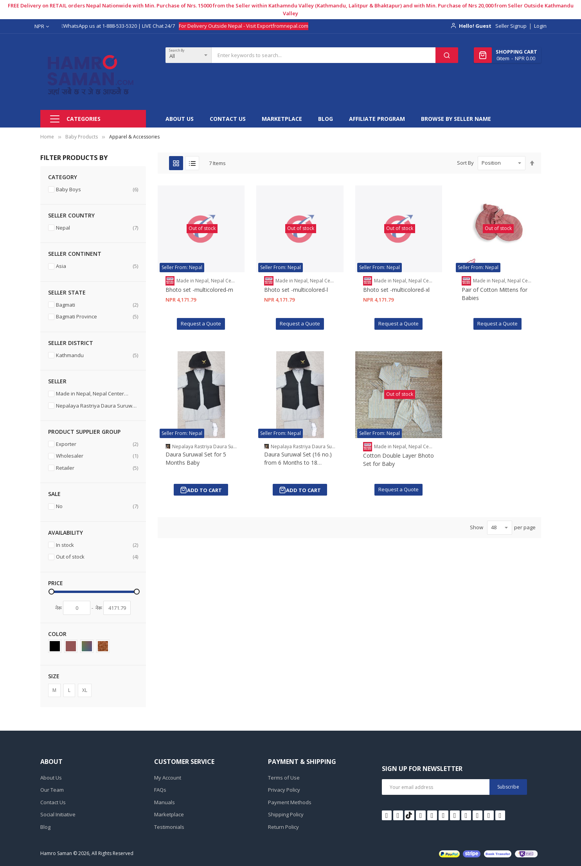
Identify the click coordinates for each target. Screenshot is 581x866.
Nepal (97, 228)
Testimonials (169, 826)
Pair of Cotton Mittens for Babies (494, 294)
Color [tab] (57, 634)
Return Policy (283, 826)
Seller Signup (511, 25)
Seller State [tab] (67, 292)
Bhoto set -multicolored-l (296, 289)
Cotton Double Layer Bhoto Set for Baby (398, 459)
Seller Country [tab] (71, 215)
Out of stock (97, 557)
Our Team (52, 789)
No (97, 506)
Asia (97, 266)
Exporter (97, 444)
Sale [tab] (54, 494)
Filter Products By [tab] (74, 157)
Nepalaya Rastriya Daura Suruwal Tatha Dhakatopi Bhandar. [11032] (93, 406)
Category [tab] (62, 177)
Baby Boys (97, 189)
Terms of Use (284, 777)
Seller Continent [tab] (74, 254)
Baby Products (81, 136)
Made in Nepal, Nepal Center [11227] (93, 394)
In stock (97, 545)
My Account (167, 777)
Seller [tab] (57, 381)
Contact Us (53, 802)
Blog (45, 826)
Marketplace (169, 814)
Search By (176, 50)
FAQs (160, 789)
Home (47, 136)
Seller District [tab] (70, 343)
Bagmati (97, 305)
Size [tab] (53, 676)
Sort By (465, 162)
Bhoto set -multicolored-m (199, 289)
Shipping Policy (286, 814)
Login (540, 25)
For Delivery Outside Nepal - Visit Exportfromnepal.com (243, 25)
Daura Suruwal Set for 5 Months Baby (195, 458)
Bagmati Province (97, 317)
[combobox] (323, 55)
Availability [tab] (65, 532)
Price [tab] (55, 583)
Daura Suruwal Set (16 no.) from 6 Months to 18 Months (298, 459)
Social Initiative (58, 814)
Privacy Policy (284, 789)
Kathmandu (97, 355)
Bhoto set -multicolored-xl (396, 289)
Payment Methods (289, 802)
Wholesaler (97, 456)
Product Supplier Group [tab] (84, 432)
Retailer (97, 468)
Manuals (164, 802)
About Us (51, 777)
